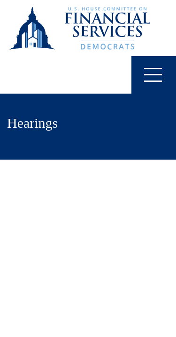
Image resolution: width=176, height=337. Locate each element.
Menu (146, 74)
